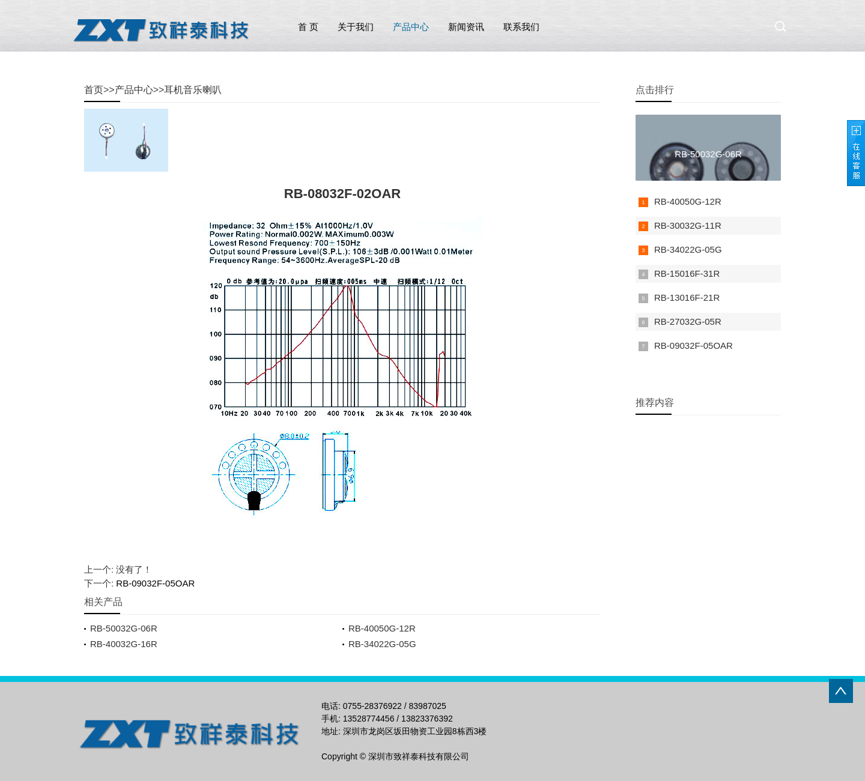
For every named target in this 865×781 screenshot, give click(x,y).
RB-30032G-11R (687, 225)
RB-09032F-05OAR (155, 583)
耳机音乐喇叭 (193, 90)
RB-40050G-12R (382, 628)
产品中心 (411, 27)
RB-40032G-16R (123, 644)
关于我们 (356, 27)
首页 (93, 90)
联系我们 (521, 27)
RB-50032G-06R (123, 628)
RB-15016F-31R (687, 273)
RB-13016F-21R (687, 297)
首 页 (308, 27)
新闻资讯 (466, 27)
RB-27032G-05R (687, 321)
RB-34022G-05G (382, 644)
